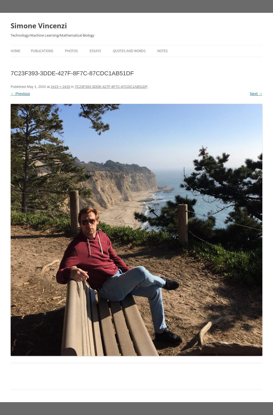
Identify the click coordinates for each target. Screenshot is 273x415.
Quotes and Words (129, 51)
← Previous (20, 94)
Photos (71, 51)
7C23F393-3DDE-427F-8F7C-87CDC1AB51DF (111, 87)
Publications (42, 51)
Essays (95, 51)
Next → (256, 94)
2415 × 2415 (60, 87)
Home (15, 51)
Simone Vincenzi (39, 25)
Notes (162, 51)
